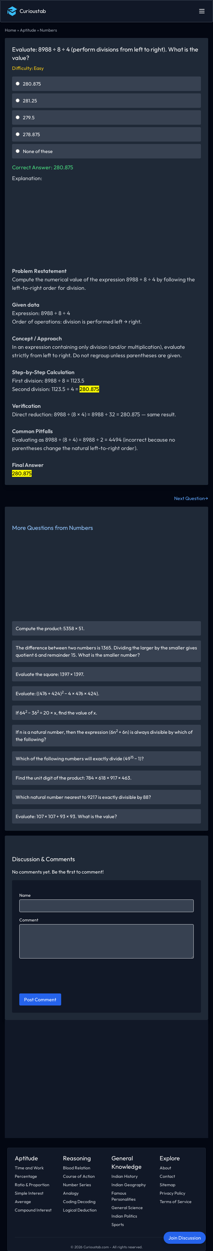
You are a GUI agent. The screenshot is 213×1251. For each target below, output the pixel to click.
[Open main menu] (201, 11)
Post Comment (40, 999)
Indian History (124, 1176)
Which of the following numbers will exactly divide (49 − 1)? (80, 758)
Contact (167, 1176)
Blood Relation (76, 1168)
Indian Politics (124, 1216)
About (165, 1168)
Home (10, 30)
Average (23, 1201)
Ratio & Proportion (32, 1184)
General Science (127, 1207)
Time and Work (29, 1168)
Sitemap (167, 1184)
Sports (117, 1224)
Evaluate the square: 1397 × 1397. (50, 674)
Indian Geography (128, 1184)
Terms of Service (176, 1201)
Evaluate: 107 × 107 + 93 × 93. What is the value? (66, 816)
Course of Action (79, 1176)
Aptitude (28, 30)
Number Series (77, 1184)
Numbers (48, 30)
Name (25, 895)
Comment (28, 920)
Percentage (26, 1176)
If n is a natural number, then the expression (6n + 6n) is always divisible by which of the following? (104, 735)
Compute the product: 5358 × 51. (50, 628)
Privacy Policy (172, 1193)
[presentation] (65, 977)
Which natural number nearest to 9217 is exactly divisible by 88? (83, 797)
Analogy (71, 1193)
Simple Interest (29, 1193)
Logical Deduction (80, 1210)
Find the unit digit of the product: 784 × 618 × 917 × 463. (74, 778)
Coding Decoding (79, 1201)
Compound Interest (33, 1210)
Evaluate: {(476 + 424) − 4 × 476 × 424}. (57, 693)
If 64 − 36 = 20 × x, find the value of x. (56, 712)
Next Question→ (191, 498)
